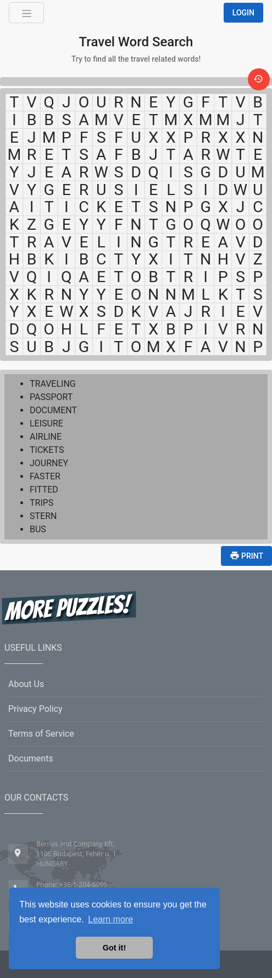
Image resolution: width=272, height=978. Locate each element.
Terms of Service (41, 733)
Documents (30, 758)
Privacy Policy (35, 709)
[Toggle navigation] (26, 12)
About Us (26, 684)
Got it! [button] (114, 947)
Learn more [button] (110, 919)
